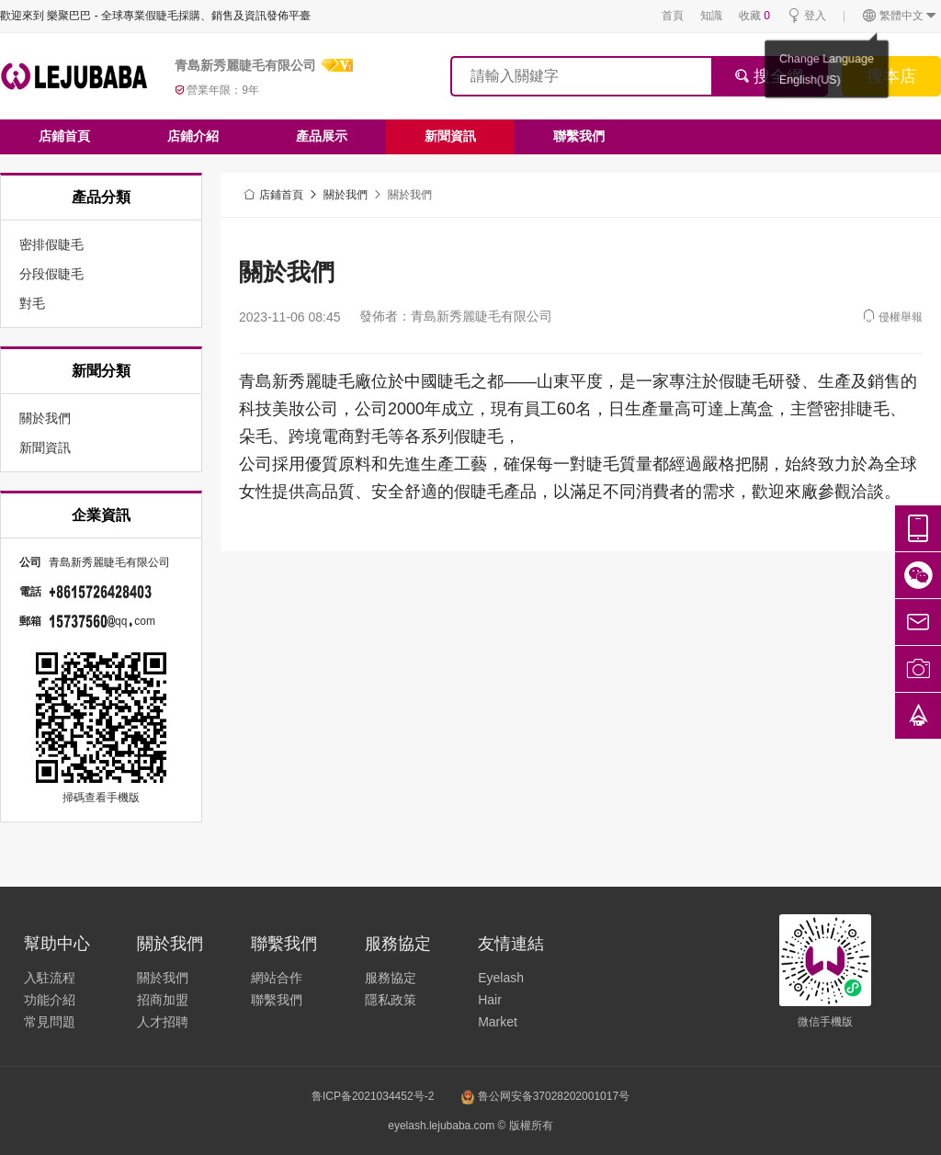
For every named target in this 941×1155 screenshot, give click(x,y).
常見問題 (49, 1021)
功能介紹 (49, 999)
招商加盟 (162, 999)
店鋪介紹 (193, 136)
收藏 (754, 15)
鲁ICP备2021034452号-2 (373, 1096)
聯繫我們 (579, 136)
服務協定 (390, 977)
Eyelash (501, 977)
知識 (711, 15)
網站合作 (276, 977)
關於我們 (345, 194)
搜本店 (891, 76)
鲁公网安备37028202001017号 (545, 1096)
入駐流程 (49, 977)
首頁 (673, 15)
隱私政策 (390, 999)
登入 (806, 16)
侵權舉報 (892, 315)
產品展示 (321, 136)
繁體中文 (900, 16)
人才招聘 (162, 1021)
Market (497, 1021)
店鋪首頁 (64, 136)
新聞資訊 (450, 136)
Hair (490, 999)
